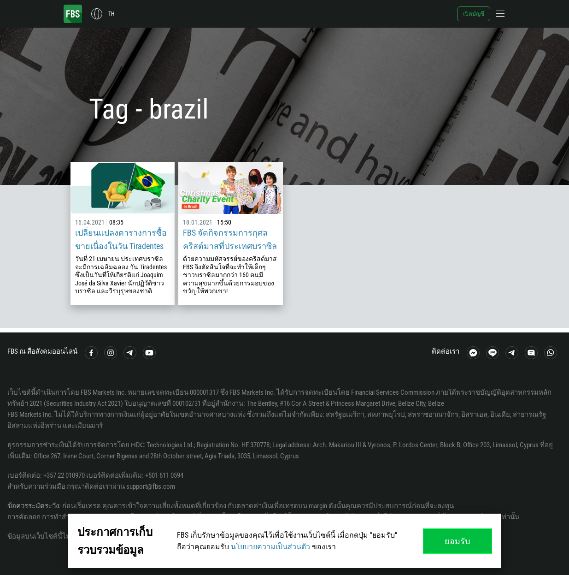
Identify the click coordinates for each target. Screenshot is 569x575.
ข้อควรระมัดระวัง (33, 506)
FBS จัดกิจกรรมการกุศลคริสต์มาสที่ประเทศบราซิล (230, 239)
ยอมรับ (457, 541)
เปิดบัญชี (473, 14)
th (111, 14)
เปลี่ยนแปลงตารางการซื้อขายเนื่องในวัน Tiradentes (121, 239)
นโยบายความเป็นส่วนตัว (270, 546)
